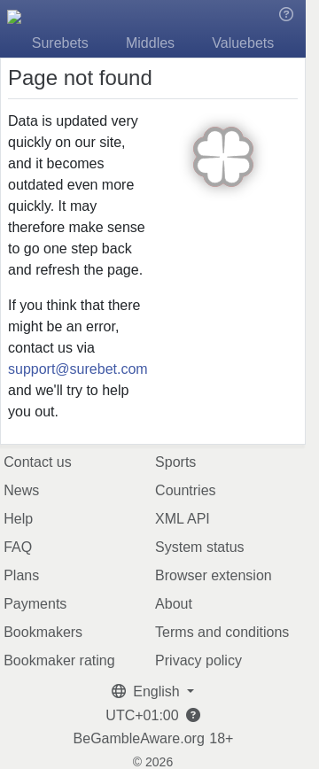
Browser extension (213, 575)
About (173, 603)
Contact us (37, 462)
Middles (150, 42)
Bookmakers (43, 632)
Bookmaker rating (59, 660)
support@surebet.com (78, 369)
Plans (21, 575)
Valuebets (243, 42)
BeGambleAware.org (139, 739)
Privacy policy (198, 660)
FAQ (18, 547)
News (21, 490)
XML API (182, 518)
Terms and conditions (222, 632)
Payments (35, 603)
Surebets (60, 42)
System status (199, 547)
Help (18, 518)
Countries (185, 490)
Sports (175, 462)
